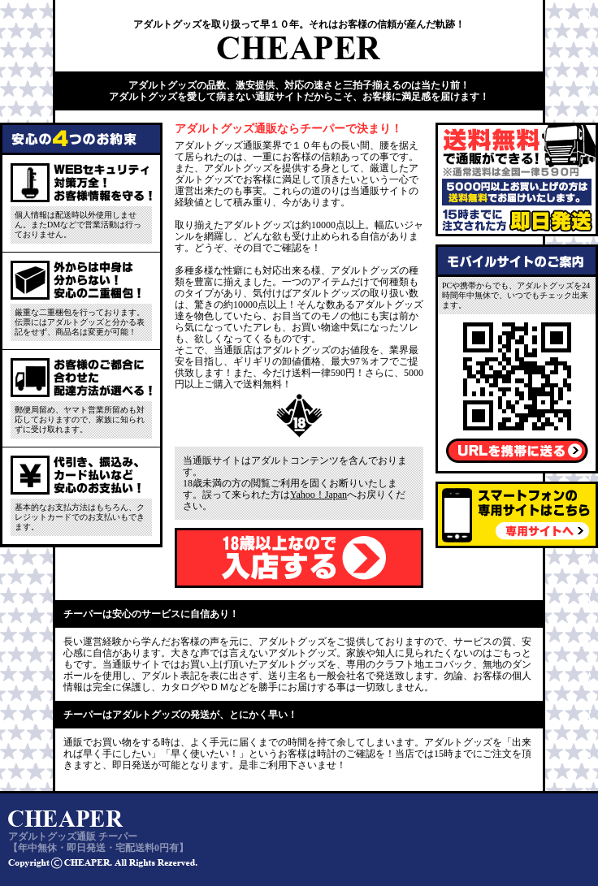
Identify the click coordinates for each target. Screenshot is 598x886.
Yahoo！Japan (318, 494)
